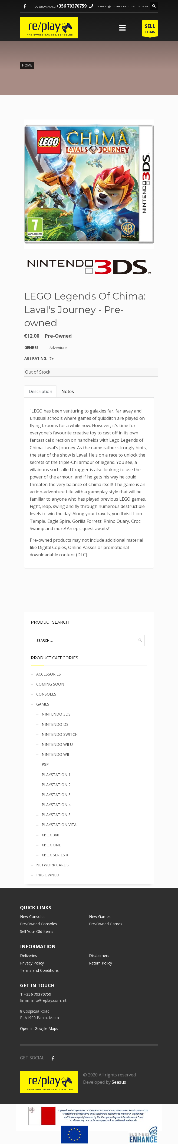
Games (42, 704)
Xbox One (51, 844)
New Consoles (32, 916)
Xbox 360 (50, 834)
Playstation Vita (59, 824)
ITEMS (150, 29)
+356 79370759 (71, 6)
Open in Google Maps (39, 1028)
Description (40, 391)
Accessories (48, 674)
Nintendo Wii (55, 754)
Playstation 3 (56, 794)
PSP (45, 764)
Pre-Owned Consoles (38, 923)
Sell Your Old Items (36, 931)
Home (27, 65)
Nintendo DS (55, 724)
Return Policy (100, 963)
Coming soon (50, 684)
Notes (67, 391)
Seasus (119, 1082)
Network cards (52, 864)
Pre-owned (47, 874)
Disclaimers (99, 955)
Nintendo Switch (60, 734)
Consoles (46, 694)
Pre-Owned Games (105, 923)
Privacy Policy (32, 963)
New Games (100, 916)
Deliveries (28, 955)
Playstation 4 (56, 804)
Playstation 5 (56, 814)
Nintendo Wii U (57, 744)
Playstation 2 (56, 784)
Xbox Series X (55, 854)
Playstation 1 (56, 774)
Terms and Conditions (39, 970)
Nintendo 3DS (56, 714)
